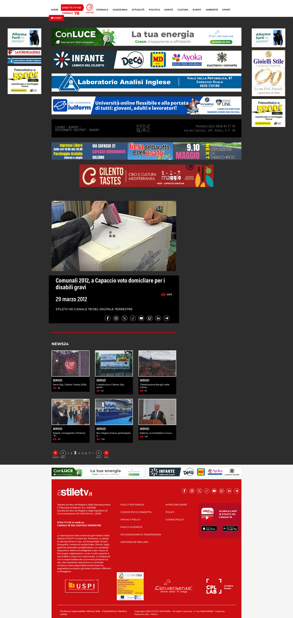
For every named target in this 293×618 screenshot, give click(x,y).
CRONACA (102, 9)
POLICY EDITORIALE (132, 504)
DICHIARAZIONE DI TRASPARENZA (141, 534)
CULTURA (183, 9)
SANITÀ (168, 9)
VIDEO (56, 17)
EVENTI (197, 9)
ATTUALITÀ (138, 9)
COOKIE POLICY (175, 519)
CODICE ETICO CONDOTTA (136, 512)
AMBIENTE (212, 9)
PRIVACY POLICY (131, 519)
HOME (54, 9)
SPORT (226, 9)
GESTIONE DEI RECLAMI (134, 542)
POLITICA (154, 9)
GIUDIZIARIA (120, 9)
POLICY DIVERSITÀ (131, 527)
